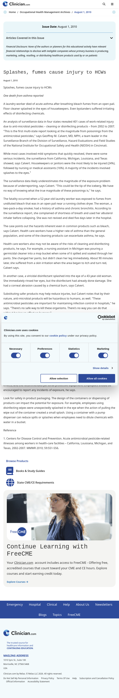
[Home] (16, 4)
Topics (57, 615)
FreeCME (74, 615)
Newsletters (103, 604)
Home (6, 12)
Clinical (52, 604)
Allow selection (58, 378)
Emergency (15, 604)
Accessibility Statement (38, 681)
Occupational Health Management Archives (39, 12)
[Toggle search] (104, 4)
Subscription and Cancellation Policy (96, 678)
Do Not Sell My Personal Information (20, 678)
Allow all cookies (97, 378)
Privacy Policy (47, 678)
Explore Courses (17, 581)
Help (66, 604)
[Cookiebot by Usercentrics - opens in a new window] (100, 317)
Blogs (43, 615)
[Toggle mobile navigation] (112, 4)
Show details (101, 368)
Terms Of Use (63, 678)
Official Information (15, 681)
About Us (82, 604)
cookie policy (58, 335)
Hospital (35, 604)
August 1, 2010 (77, 12)
